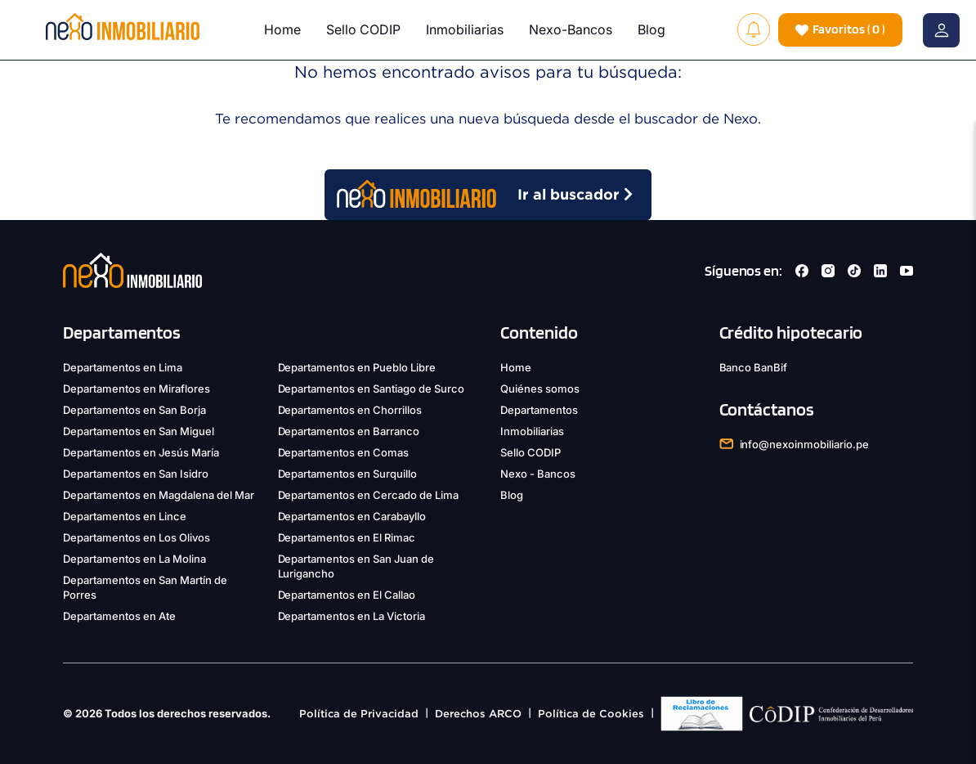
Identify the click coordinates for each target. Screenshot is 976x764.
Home (282, 29)
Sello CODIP (363, 29)
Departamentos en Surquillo (348, 473)
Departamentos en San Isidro (135, 473)
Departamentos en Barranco (349, 431)
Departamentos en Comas (344, 452)
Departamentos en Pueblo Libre (357, 367)
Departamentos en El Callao (347, 594)
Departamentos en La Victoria (352, 615)
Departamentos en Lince (124, 516)
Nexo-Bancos (570, 29)
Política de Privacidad (359, 714)
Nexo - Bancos (537, 473)
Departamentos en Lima (122, 367)
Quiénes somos (540, 388)
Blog (651, 29)
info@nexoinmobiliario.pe (805, 444)
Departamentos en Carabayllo (352, 516)
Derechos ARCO (478, 714)
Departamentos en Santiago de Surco (371, 388)
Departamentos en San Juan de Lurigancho (356, 566)
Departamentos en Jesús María (141, 452)
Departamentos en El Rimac (347, 537)
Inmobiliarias (465, 29)
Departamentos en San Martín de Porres (145, 587)
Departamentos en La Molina (134, 558)
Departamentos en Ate (119, 615)
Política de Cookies (591, 714)
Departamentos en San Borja (134, 409)
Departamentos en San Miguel (138, 431)
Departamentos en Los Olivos (136, 537)
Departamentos (539, 409)
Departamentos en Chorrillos (350, 409)
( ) (840, 29)
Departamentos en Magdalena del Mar (158, 494)
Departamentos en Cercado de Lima (368, 494)
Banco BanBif (753, 367)
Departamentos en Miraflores (136, 388)
